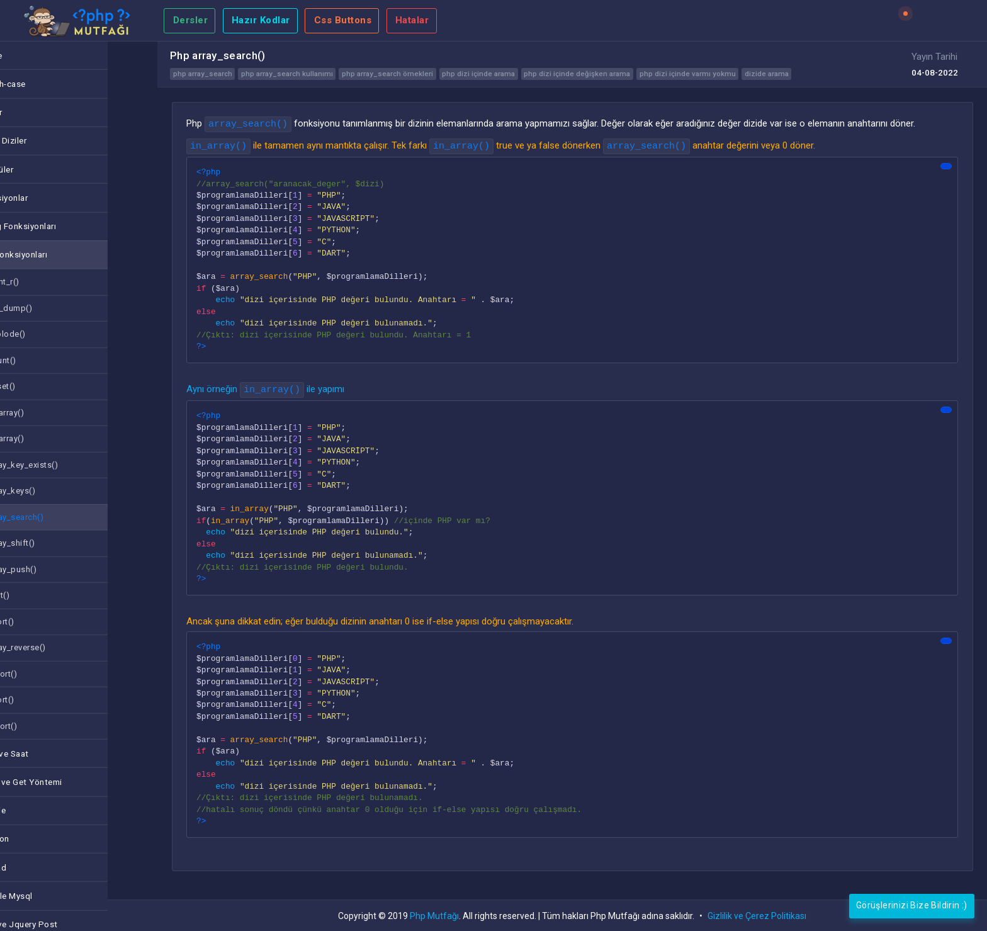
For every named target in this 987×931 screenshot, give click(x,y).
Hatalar (412, 20)
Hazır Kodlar (261, 20)
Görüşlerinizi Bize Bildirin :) (911, 905)
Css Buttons (343, 20)
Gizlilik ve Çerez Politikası (757, 916)
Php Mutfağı (434, 916)
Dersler (190, 20)
